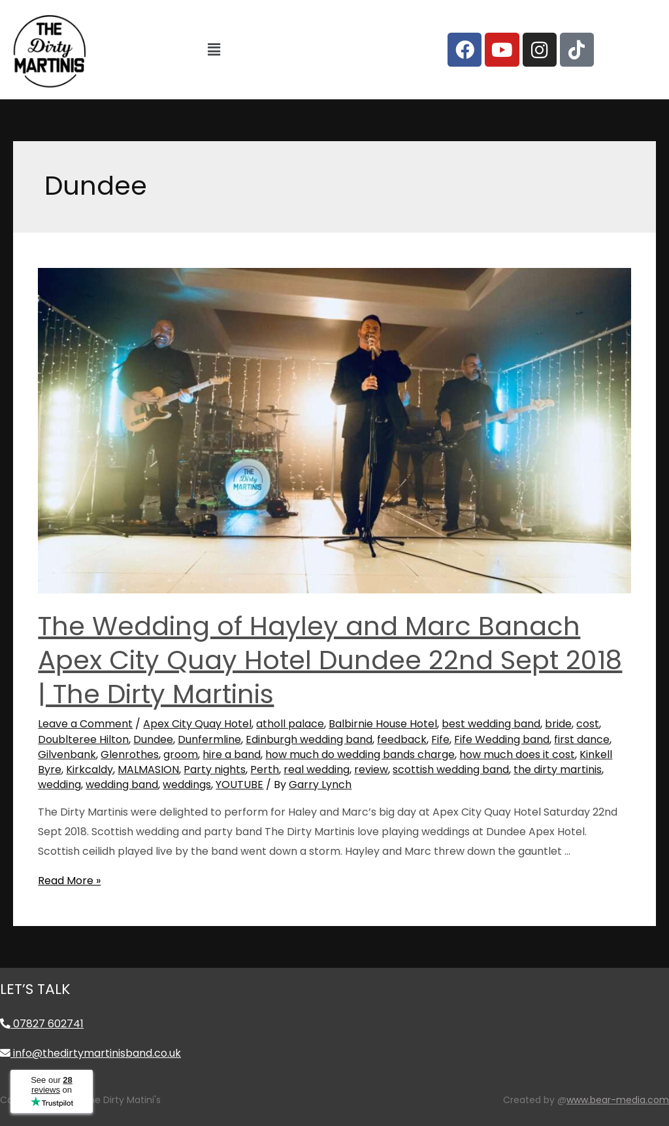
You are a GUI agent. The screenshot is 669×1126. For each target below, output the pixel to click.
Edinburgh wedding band (309, 739)
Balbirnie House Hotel (383, 723)
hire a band (232, 754)
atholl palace (290, 723)
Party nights (215, 769)
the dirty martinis (558, 769)
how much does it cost (517, 754)
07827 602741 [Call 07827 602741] (42, 1023)
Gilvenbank (67, 754)
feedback (402, 739)
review (371, 769)
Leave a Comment (85, 723)
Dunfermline (209, 739)
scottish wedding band (451, 769)
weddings (187, 784)
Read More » (69, 880)
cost (587, 723)
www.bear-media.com (617, 1099)
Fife (440, 739)
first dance (582, 739)
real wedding (317, 769)
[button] (214, 49)
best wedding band (491, 723)
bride (558, 723)
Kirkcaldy (89, 769)
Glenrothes (130, 754)
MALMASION (148, 769)
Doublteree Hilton (83, 739)
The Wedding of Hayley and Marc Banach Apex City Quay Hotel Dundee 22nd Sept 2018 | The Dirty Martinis (330, 660)
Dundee (153, 739)
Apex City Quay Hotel (197, 723)
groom (180, 754)
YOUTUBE (239, 784)
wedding (59, 784)
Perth (264, 769)
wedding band (122, 784)
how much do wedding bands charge (360, 754)
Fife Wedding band (501, 739)
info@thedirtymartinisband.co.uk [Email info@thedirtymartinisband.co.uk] (90, 1053)
